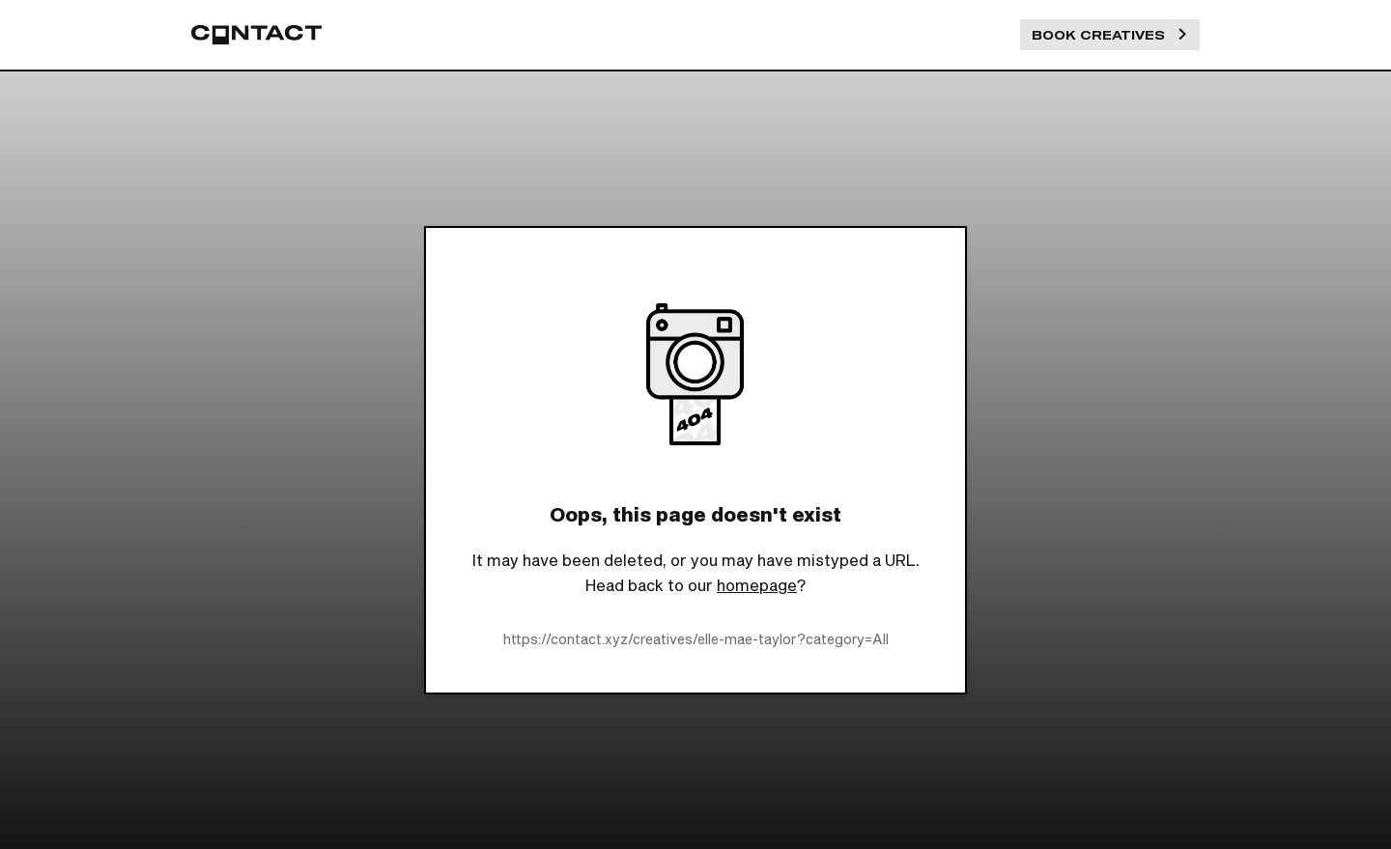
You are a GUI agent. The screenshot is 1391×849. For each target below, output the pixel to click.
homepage (757, 585)
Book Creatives (1110, 35)
